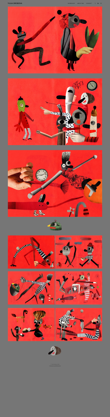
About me (80, 3)
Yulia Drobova (15, 3)
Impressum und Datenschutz (55, 365)
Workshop (71, 3)
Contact (89, 3)
